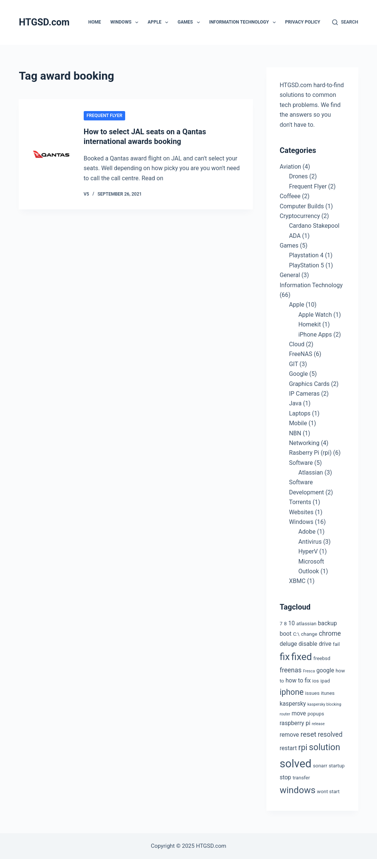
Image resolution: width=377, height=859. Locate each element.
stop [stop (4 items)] (285, 777)
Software (301, 462)
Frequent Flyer (105, 115)
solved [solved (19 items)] (295, 763)
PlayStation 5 (306, 265)
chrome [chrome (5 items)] (330, 633)
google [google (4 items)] (325, 670)
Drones (298, 176)
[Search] (345, 22)
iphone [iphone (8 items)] (291, 692)
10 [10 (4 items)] (291, 623)
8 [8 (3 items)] (285, 623)
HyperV (308, 551)
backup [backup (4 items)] (327, 623)
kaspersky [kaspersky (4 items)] (292, 703)
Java (295, 403)
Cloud (296, 344)
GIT (293, 364)
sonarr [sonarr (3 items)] (320, 766)
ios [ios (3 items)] (315, 681)
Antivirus (310, 541)
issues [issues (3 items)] (312, 693)
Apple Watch (315, 314)
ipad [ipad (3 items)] (325, 681)
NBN (295, 433)
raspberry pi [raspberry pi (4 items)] (294, 723)
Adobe (306, 531)
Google (298, 373)
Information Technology (244, 22)
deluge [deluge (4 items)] (288, 643)
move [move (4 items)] (299, 713)
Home (94, 22)
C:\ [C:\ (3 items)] (296, 634)
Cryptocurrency (299, 216)
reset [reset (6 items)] (308, 734)
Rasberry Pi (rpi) (310, 452)
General (289, 275)
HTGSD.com (44, 22)
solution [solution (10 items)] (324, 747)
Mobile (298, 423)
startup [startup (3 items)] (337, 766)
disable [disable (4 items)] (308, 643)
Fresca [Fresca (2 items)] (309, 671)
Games (190, 22)
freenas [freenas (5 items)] (290, 670)
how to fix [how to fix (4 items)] (297, 680)
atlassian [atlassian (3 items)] (306, 623)
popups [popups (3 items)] (316, 714)
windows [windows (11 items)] (297, 790)
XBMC (297, 581)
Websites (301, 512)
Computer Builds (301, 206)
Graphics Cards (309, 383)
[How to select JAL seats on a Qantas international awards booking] (51, 154)
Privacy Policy (302, 22)
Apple (159, 22)
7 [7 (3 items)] (280, 623)
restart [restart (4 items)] (288, 748)
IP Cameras (304, 393)
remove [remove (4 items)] (289, 734)
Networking (304, 443)
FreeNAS (300, 354)
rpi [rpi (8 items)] (302, 747)
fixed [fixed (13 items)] (301, 656)
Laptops (299, 413)
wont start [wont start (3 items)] (328, 791)
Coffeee (289, 196)
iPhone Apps (315, 334)
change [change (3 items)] (309, 634)
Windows (125, 22)
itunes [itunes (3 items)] (327, 693)
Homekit (309, 324)
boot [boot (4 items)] (285, 633)
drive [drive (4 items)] (325, 643)
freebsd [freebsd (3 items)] (321, 658)
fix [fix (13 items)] (284, 656)
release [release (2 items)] (318, 723)
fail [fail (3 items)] (336, 644)
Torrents (300, 502)
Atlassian (310, 472)
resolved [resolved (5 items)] (330, 734)
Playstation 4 (306, 255)
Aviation (290, 166)
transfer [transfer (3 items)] (301, 777)
